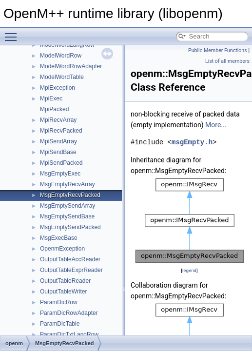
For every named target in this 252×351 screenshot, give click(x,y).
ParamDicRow (59, 302)
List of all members (227, 61)
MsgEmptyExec (60, 173)
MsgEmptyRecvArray (67, 184)
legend (189, 270)
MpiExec (51, 98)
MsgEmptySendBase (67, 216)
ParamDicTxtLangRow (69, 334)
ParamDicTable (59, 323)
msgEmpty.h (192, 142)
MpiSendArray (58, 141)
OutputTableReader (65, 280)
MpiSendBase (58, 152)
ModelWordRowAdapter (71, 66)
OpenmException (62, 248)
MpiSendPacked (61, 162)
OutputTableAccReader (70, 259)
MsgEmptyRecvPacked (70, 195)
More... (215, 125)
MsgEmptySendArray (67, 205)
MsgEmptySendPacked (70, 227)
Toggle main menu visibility (13, 33)
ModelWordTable (62, 77)
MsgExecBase (59, 237)
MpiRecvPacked (61, 130)
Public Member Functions (217, 50)
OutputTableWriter (63, 291)
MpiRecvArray (58, 120)
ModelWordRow (60, 55)
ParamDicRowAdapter (69, 313)
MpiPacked (54, 109)
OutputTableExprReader (71, 270)
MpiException (57, 87)
